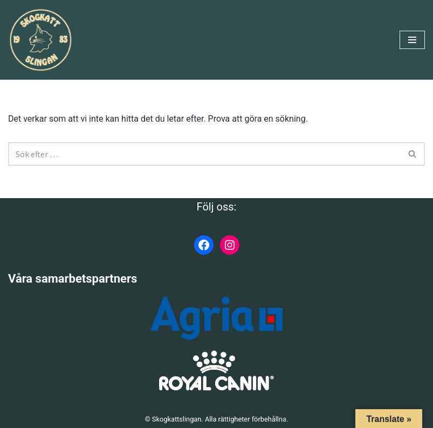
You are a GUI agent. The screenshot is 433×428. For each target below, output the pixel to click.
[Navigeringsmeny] (412, 40)
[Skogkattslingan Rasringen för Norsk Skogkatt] (40, 40)
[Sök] (204, 154)
